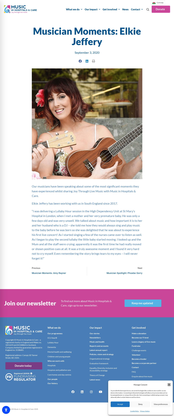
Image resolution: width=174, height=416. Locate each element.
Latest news (95, 380)
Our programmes (55, 333)
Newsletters (95, 338)
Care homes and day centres (59, 375)
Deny (140, 404)
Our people (52, 379)
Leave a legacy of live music (144, 342)
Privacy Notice (145, 411)
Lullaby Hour (53, 342)
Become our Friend (140, 338)
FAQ (134, 372)
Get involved (111, 9)
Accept (120, 404)
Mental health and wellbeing (59, 352)
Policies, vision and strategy (102, 354)
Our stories (95, 333)
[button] (169, 384)
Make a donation (139, 333)
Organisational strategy (100, 359)
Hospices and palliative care (59, 370)
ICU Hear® (52, 338)
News (125, 9)
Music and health (97, 342)
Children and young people (59, 356)
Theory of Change (97, 375)
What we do (74, 9)
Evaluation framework (99, 363)
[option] (158, 2)
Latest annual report (98, 350)
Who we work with (56, 361)
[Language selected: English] (157, 3)
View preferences (161, 404)
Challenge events (139, 350)
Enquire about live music (142, 376)
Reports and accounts (99, 346)
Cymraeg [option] (160, 3)
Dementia (52, 347)
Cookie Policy (134, 411)
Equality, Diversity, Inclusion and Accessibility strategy (103, 369)
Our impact (92, 9)
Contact (137, 9)
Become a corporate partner (144, 363)
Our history (53, 383)
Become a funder (139, 359)
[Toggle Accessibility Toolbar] (6, 410)
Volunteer (136, 355)
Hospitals (52, 365)
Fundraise (136, 346)
